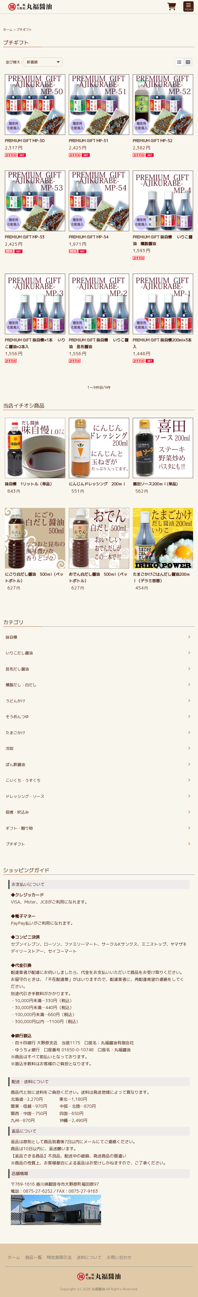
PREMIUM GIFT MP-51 (88, 140)
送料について (89, 1257)
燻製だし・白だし (21, 685)
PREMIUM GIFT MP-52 (152, 140)
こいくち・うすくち (23, 780)
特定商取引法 (59, 1257)
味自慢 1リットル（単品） (29, 484)
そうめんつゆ (17, 716)
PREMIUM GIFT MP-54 (88, 237)
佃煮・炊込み (17, 812)
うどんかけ (15, 701)
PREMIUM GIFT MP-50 (24, 140)
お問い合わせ (119, 1257)
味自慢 (11, 637)
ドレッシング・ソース (25, 796)
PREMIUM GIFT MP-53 (24, 237)
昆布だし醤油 (17, 669)
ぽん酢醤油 (15, 764)
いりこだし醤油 (19, 653)
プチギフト (15, 844)
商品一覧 (33, 1257)
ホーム (7, 29)
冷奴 (9, 748)
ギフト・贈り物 (19, 828)
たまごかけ (15, 732)
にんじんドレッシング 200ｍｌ (97, 484)
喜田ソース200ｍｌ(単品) (155, 484)
